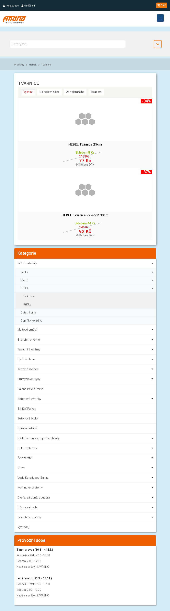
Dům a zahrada (86, 508)
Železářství (86, 458)
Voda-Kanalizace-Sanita (86, 478)
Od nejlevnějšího (50, 91)
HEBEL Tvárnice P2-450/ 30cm (85, 215)
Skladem (96, 91)
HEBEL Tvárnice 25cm (85, 144)
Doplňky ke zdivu (31, 320)
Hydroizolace (86, 360)
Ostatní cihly (28, 312)
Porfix (87, 271)
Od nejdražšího (75, 91)
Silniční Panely (26, 408)
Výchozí (28, 91)
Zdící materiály (86, 264)
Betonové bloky (27, 418)
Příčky (27, 304)
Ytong (87, 279)
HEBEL (33, 64)
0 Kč (161, 5)
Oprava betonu (27, 428)
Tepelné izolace (86, 369)
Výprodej (23, 527)
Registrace (11, 5)
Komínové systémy (86, 488)
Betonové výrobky (86, 399)
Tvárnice (46, 64)
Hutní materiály (86, 448)
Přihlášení (28, 5)
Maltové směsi (86, 330)
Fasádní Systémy (86, 350)
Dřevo (86, 468)
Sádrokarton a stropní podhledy (86, 439)
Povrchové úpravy (86, 517)
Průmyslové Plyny (86, 379)
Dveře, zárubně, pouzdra (86, 498)
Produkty (19, 64)
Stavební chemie (86, 340)
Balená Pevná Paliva (30, 389)
